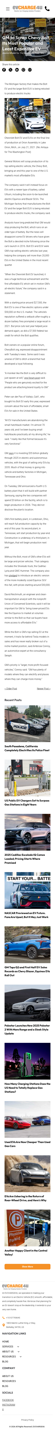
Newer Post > (43, 688)
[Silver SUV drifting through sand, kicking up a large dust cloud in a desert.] (27, 1173)
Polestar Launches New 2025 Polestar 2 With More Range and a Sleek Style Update (27, 1029)
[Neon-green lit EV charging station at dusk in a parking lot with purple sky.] (27, 1061)
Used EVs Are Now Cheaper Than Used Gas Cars (27, 1144)
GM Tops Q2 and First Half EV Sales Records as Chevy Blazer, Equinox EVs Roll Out (27, 971)
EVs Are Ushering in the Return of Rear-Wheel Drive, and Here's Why (25, 1198)
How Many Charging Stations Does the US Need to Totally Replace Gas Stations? (27, 1087)
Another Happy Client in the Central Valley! (26, 1252)
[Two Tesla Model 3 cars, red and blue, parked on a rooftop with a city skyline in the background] (27, 1119)
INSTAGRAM (8, 1404)
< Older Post (11, 688)
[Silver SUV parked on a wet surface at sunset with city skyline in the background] (27, 832)
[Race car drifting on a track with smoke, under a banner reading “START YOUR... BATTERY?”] (27, 890)
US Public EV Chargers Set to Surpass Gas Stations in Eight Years (27, 802)
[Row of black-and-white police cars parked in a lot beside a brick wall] (27, 723)
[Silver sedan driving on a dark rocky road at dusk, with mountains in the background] (27, 1003)
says (11, 453)
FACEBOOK (8, 1400)
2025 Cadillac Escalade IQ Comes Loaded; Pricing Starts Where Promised (25, 858)
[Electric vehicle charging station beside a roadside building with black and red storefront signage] (27, 778)
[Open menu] (8, 9)
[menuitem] (27, 1341)
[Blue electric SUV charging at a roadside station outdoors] (27, 944)
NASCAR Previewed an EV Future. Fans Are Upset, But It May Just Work (26, 915)
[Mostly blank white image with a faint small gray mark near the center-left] (47, 11)
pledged (13, 575)
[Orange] (27, 1228)
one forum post (32, 377)
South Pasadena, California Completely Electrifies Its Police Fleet (27, 748)
